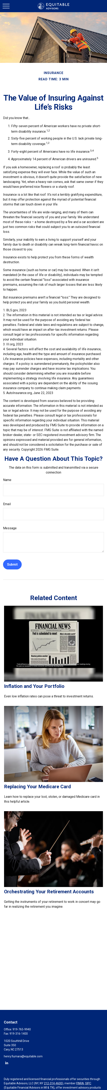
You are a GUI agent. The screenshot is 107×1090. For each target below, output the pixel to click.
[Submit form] (12, 564)
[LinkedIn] (6, 1062)
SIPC (88, 1083)
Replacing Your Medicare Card (37, 786)
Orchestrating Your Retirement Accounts (49, 892)
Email (7, 504)
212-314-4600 (53, 1083)
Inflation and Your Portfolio (34, 686)
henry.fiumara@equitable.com (23, 1056)
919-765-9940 (22, 1029)
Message (10, 528)
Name (7, 480)
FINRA (80, 1083)
